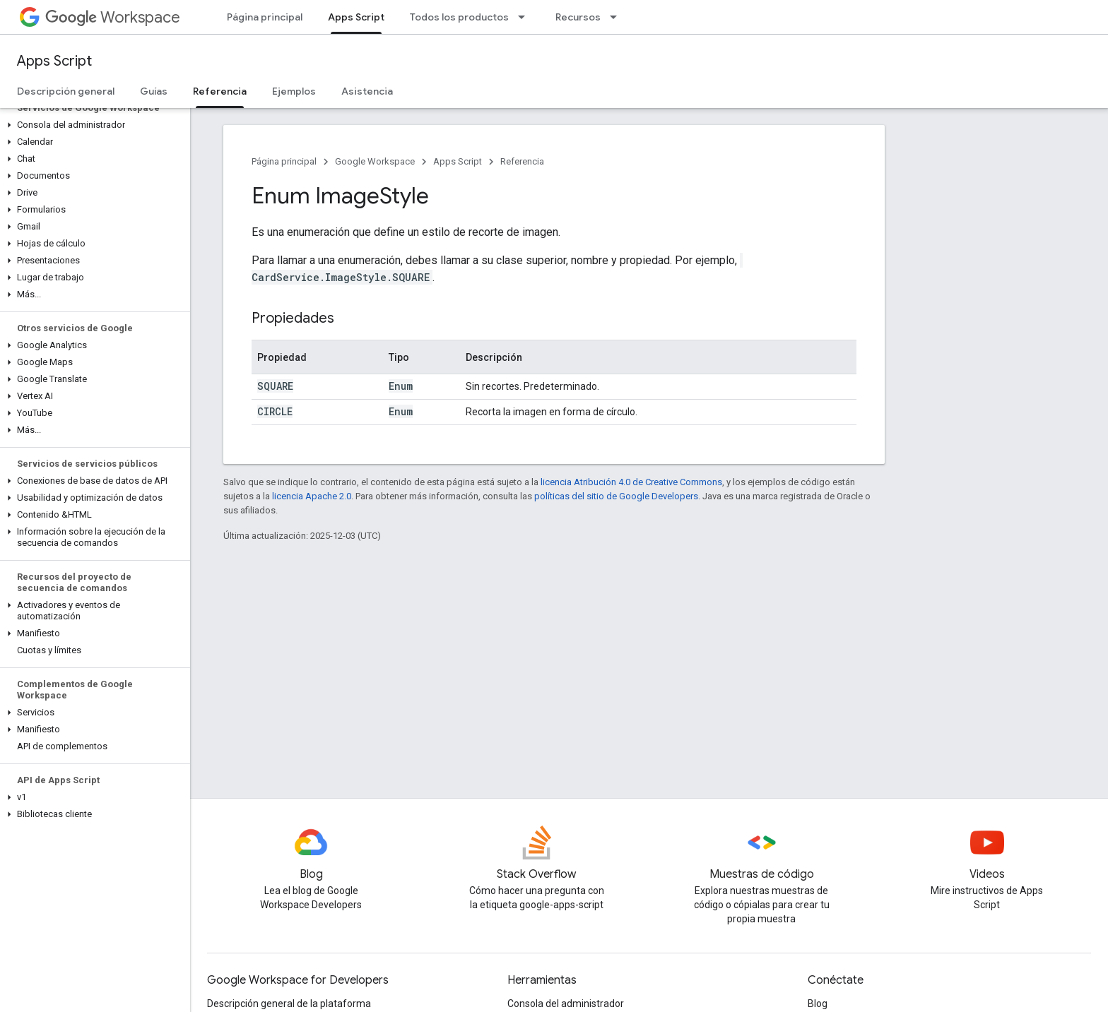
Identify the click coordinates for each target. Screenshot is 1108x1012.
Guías (153, 91)
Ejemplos (294, 91)
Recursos (578, 17)
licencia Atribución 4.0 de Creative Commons (631, 482)
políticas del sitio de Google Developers (616, 496)
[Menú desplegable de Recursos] (618, 17)
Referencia (522, 161)
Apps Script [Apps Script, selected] (356, 17)
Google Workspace (375, 161)
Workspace (112, 17)
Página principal (264, 17)
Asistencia (367, 91)
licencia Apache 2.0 (311, 496)
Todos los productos (459, 17)
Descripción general (65, 91)
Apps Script (54, 61)
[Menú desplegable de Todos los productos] (526, 17)
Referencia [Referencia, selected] (220, 91)
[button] (92, 125)
